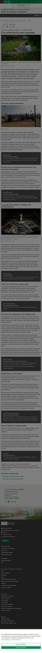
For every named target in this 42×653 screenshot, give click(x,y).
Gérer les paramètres (21, 644)
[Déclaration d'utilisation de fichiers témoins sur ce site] (21, 641)
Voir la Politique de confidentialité (10, 639)
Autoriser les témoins (21, 647)
